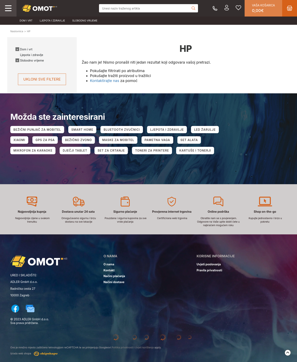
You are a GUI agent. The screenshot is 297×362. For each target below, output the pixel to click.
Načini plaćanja (114, 276)
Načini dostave (114, 282)
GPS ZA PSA (45, 140)
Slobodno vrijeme (84, 20)
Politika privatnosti (122, 347)
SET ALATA (189, 140)
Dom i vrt (26, 20)
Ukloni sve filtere (42, 79)
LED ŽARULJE (205, 129)
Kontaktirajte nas (104, 80)
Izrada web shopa (34, 354)
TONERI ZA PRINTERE (152, 150)
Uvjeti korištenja (144, 347)
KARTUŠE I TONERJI (195, 150)
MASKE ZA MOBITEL (118, 140)
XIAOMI (19, 140)
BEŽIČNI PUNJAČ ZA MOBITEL (37, 129)
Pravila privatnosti (209, 270)
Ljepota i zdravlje (52, 20)
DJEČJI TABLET (75, 150)
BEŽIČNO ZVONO (78, 140)
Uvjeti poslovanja (209, 264)
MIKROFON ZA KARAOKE (32, 150)
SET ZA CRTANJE (111, 150)
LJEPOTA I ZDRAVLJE (167, 129)
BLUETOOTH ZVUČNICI (122, 129)
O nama (109, 264)
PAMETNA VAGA (157, 140)
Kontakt (109, 270)
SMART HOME (82, 129)
